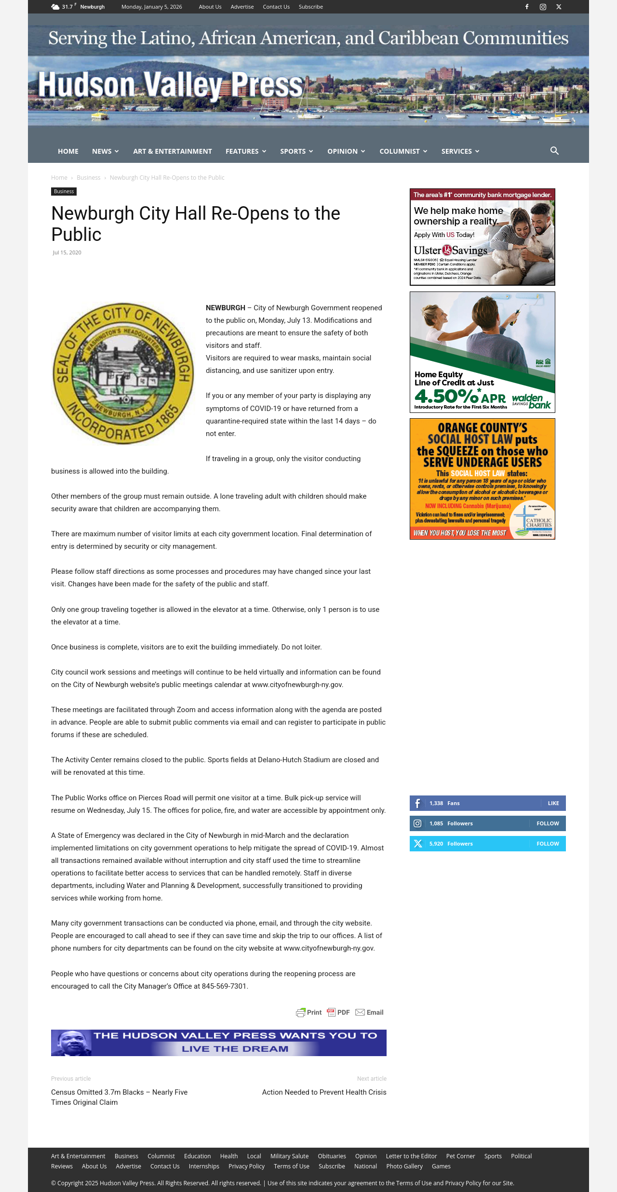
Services (461, 151)
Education (197, 1156)
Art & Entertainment (172, 151)
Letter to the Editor (411, 1156)
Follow (548, 823)
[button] (554, 152)
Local (254, 1156)
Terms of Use (291, 1166)
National (365, 1166)
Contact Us (276, 6)
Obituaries (332, 1156)
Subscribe (311, 6)
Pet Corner (460, 1156)
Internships (204, 1166)
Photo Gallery (404, 1166)
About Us (210, 6)
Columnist (403, 151)
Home (68, 151)
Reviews (62, 1166)
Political (521, 1156)
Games (441, 1166)
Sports (297, 151)
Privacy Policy (246, 1166)
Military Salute (289, 1156)
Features (246, 151)
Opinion (346, 151)
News (105, 151)
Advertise (242, 6)
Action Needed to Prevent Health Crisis (324, 1092)
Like (553, 803)
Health (229, 1156)
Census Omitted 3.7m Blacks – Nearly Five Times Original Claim (119, 1097)
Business (88, 177)
